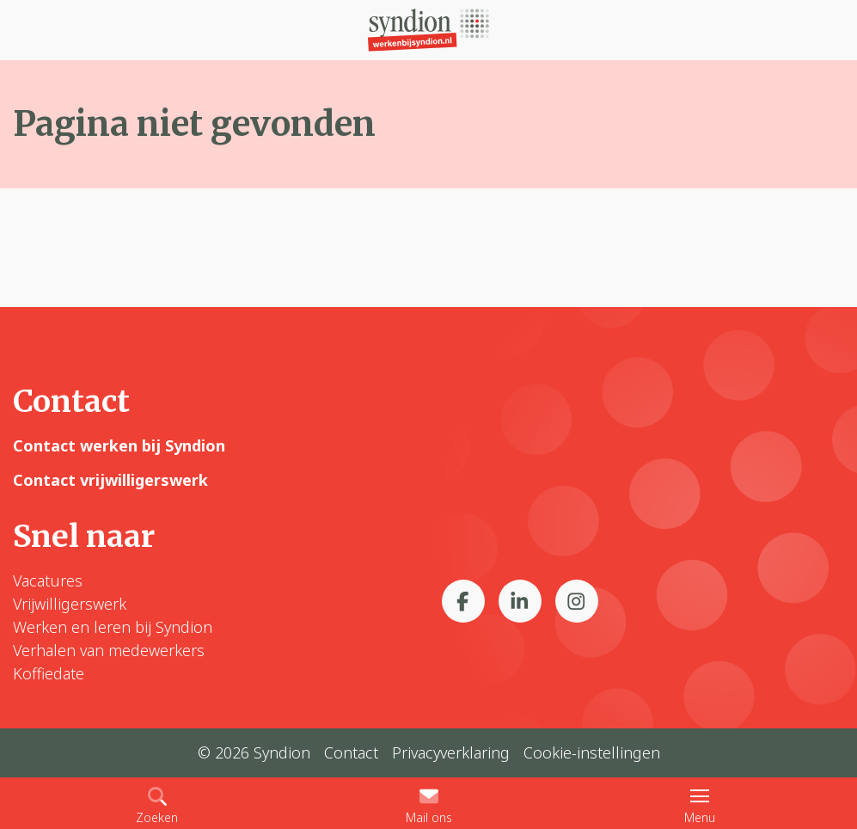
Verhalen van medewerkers (109, 650)
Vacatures (48, 580)
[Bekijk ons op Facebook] (463, 601)
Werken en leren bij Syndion (112, 627)
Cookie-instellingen (591, 752)
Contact (351, 752)
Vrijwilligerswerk (69, 603)
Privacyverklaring (451, 752)
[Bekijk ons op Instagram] (576, 601)
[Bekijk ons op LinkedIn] (520, 601)
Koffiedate (48, 673)
